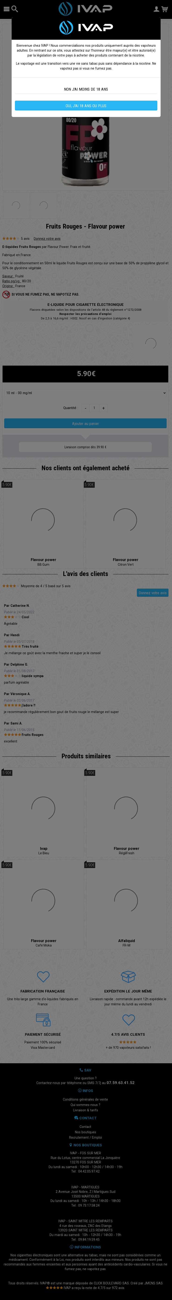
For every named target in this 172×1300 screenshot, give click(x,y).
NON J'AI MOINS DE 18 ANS (86, 89)
